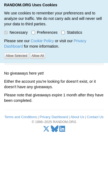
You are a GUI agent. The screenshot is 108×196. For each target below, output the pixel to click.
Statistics (71, 32)
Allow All (38, 56)
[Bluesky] (55, 130)
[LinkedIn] (62, 130)
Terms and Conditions (20, 117)
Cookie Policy (42, 41)
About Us (77, 117)
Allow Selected (16, 56)
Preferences (44, 32)
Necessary (16, 32)
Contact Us (95, 117)
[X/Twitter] (46, 130)
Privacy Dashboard (54, 117)
